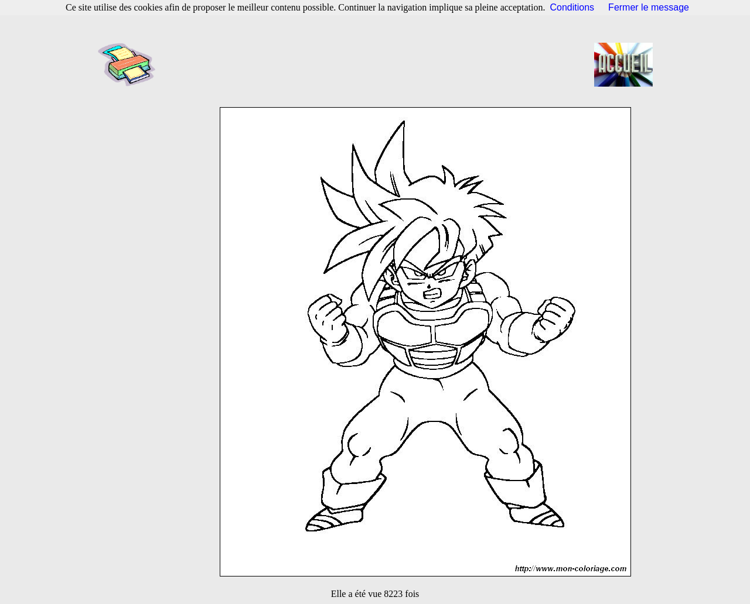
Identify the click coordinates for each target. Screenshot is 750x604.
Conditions (572, 7)
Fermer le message (648, 7)
